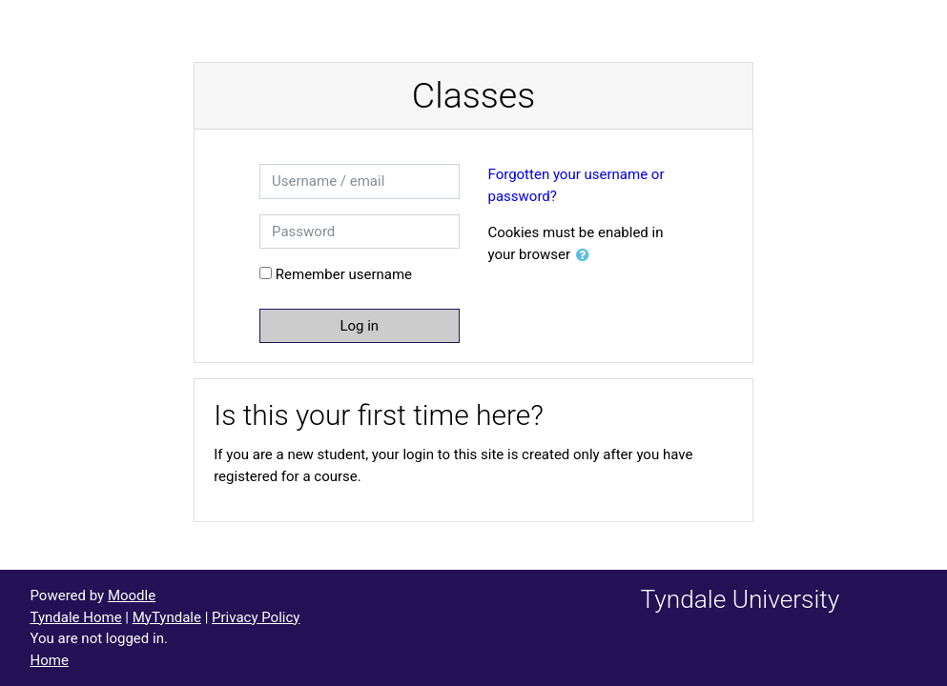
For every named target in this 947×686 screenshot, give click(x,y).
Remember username (344, 274)
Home (50, 660)
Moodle (131, 595)
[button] (586, 256)
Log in (359, 325)
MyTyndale (167, 617)
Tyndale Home (76, 617)
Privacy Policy (255, 617)
